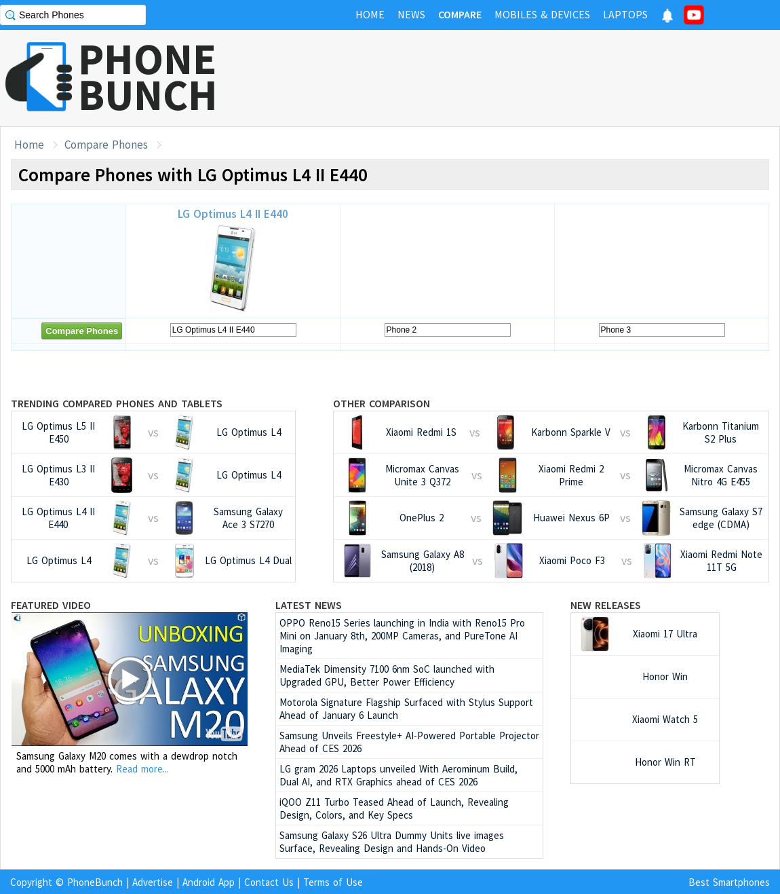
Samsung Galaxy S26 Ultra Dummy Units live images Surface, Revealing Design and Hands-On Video (391, 842)
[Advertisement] (533, 78)
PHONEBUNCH (148, 77)
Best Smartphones (729, 882)
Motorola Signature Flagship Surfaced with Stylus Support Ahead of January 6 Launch (406, 709)
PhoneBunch (95, 882)
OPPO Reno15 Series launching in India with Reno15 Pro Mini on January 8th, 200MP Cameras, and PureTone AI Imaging (402, 635)
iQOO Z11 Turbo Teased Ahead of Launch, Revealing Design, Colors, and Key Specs (394, 808)
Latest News (308, 605)
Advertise (152, 882)
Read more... (142, 768)
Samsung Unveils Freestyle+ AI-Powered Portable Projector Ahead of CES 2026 (409, 742)
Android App (208, 882)
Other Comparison (381, 403)
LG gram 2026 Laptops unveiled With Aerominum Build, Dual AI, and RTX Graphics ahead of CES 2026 (398, 775)
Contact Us (269, 882)
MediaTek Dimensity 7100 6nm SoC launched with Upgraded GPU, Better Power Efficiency (386, 675)
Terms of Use (333, 882)
